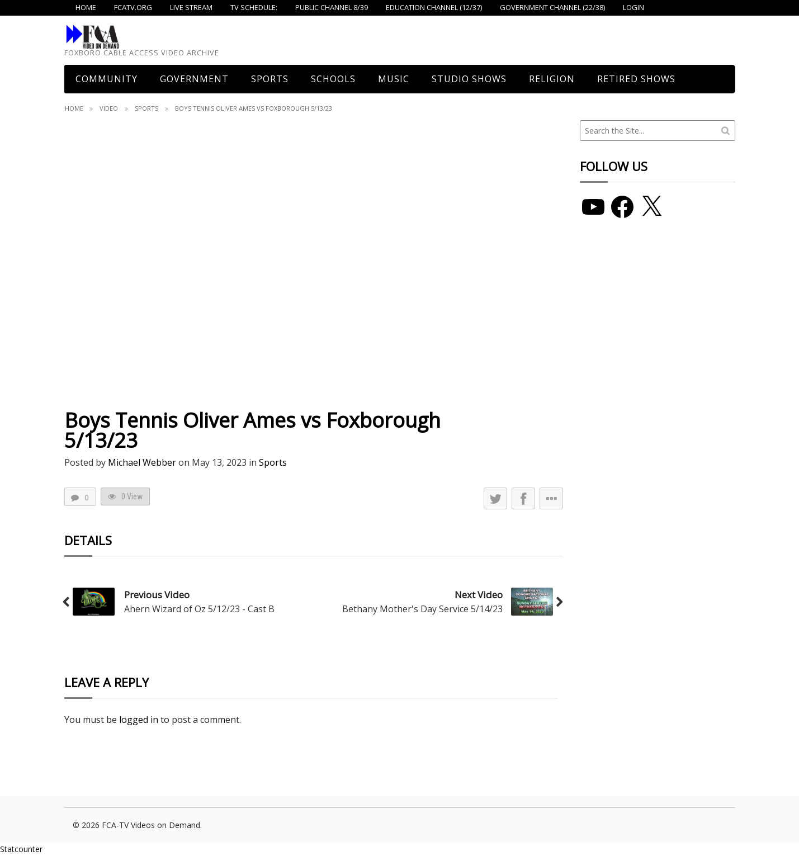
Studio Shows (469, 79)
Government (194, 79)
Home (74, 108)
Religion (552, 79)
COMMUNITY (106, 79)
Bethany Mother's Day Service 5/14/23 (422, 609)
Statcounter (21, 849)
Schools (333, 79)
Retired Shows (636, 79)
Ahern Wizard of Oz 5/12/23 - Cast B (199, 609)
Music (393, 79)
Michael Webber (142, 462)
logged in (138, 719)
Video (109, 108)
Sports (270, 79)
